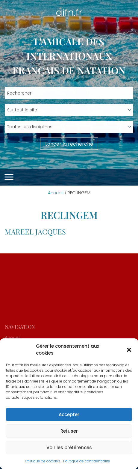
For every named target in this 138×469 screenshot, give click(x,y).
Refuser (69, 431)
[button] (129, 350)
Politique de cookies (42, 461)
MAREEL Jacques (35, 231)
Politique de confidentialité (86, 461)
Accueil (55, 193)
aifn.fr (69, 12)
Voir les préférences (69, 447)
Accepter (69, 414)
